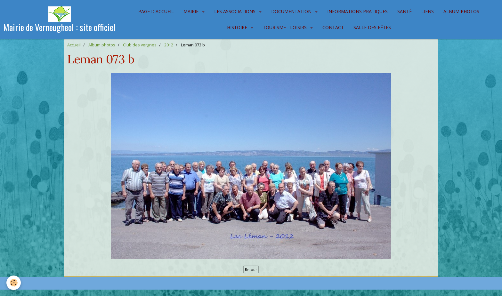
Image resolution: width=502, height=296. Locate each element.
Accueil (74, 45)
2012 (168, 45)
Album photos (461, 11)
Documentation (292, 11)
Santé (404, 11)
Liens (427, 11)
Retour (251, 269)
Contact (333, 27)
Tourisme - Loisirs (285, 27)
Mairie (191, 11)
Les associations (235, 11)
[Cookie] (13, 283)
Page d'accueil (156, 11)
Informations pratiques (357, 11)
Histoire (237, 27)
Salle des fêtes (372, 27)
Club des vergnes (140, 45)
